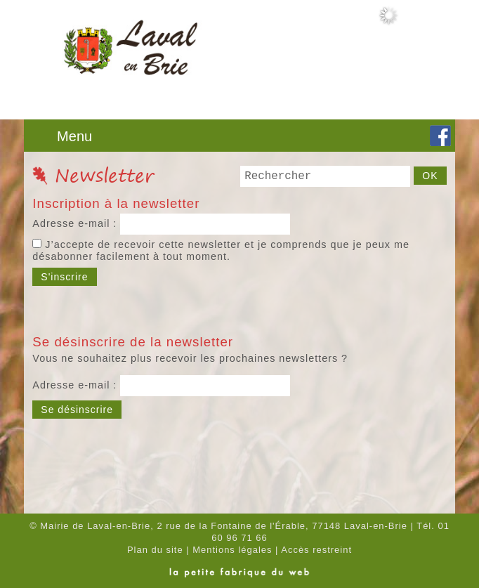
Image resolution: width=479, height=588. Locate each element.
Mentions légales (232, 549)
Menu (74, 136)
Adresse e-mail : (76, 223)
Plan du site (155, 549)
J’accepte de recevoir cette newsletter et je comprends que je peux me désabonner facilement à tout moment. (220, 250)
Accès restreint (316, 549)
